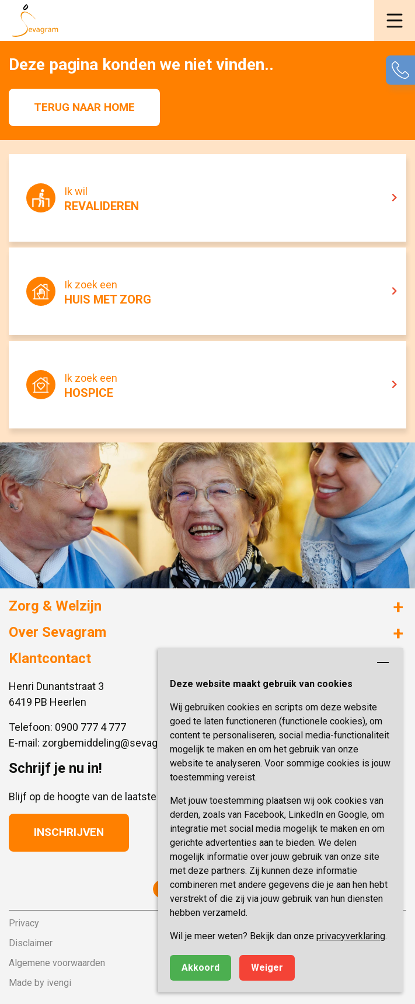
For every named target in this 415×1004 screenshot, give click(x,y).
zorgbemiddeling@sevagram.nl (114, 743)
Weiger (267, 967)
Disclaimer (31, 943)
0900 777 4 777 (90, 727)
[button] (394, 20)
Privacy (24, 923)
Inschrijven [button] (69, 832)
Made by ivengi (40, 982)
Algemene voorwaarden (57, 962)
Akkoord (200, 967)
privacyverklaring (350, 936)
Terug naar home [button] (84, 107)
